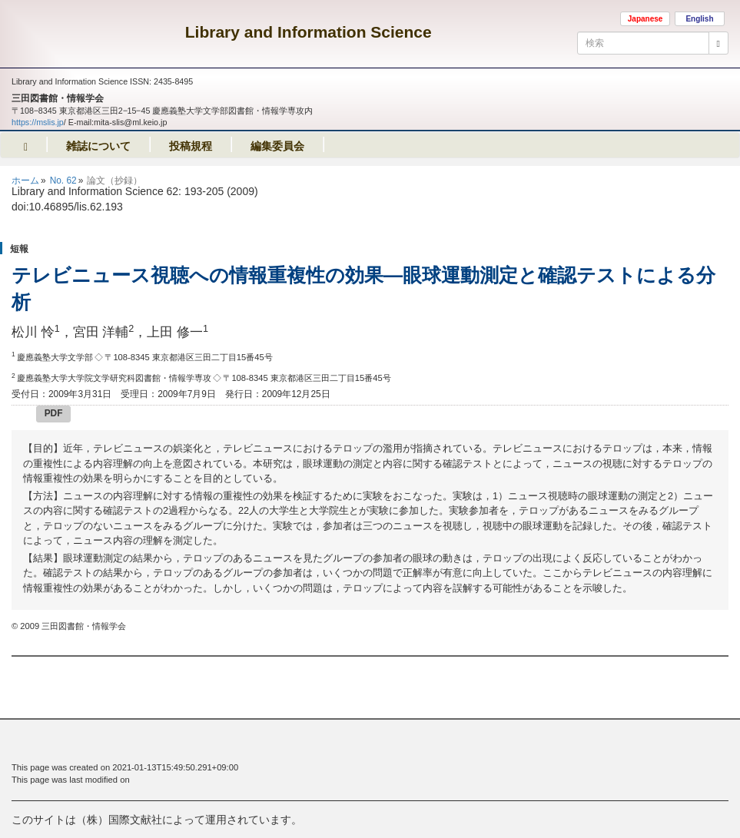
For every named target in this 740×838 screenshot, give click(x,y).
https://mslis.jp (38, 122)
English (699, 19)
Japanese (645, 19)
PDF (54, 413)
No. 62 (63, 180)
